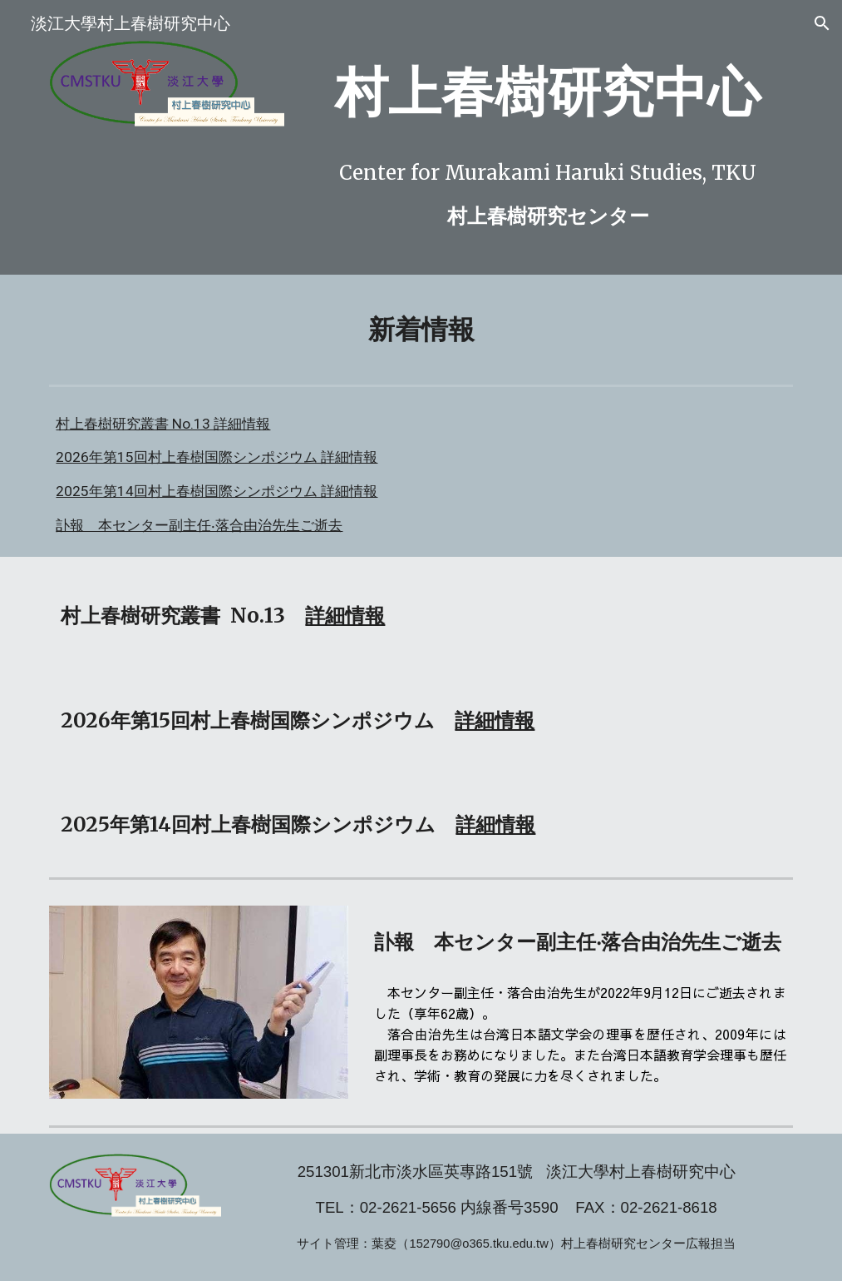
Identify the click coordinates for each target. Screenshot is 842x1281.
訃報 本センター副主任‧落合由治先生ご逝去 (199, 525)
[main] (547, 93)
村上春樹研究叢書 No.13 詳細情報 (163, 423)
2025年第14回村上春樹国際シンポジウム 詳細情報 (216, 491)
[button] (822, 23)
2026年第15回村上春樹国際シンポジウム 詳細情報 (216, 457)
